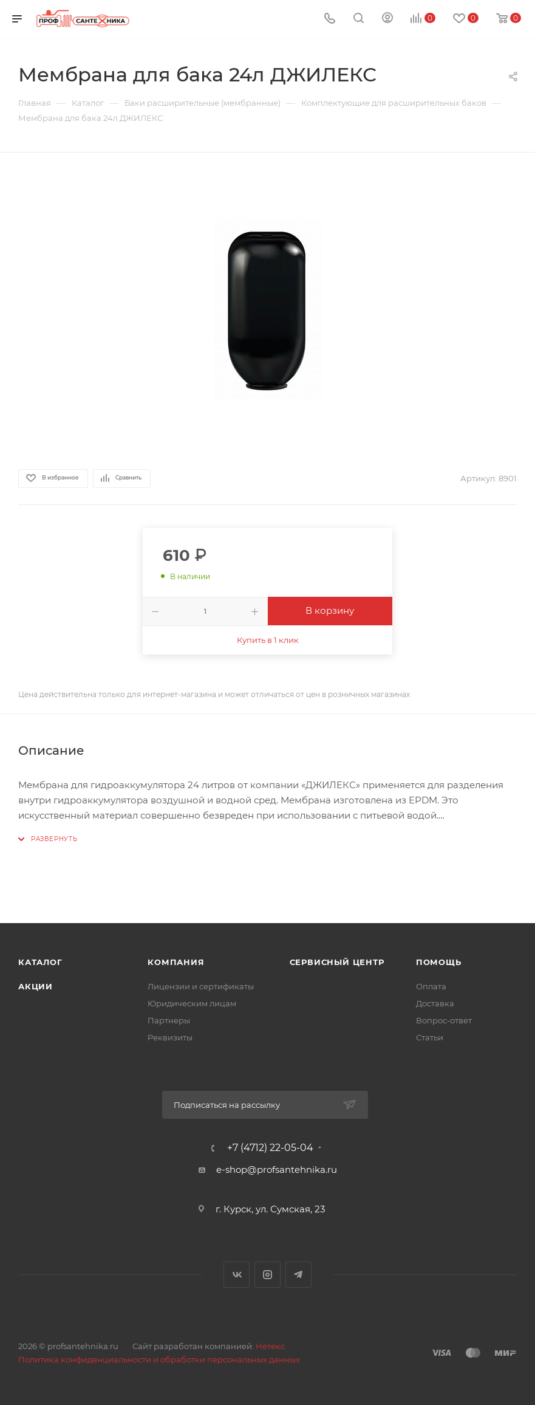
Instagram (267, 1275)
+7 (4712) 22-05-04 (270, 1148)
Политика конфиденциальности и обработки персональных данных (159, 1359)
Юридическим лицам (192, 1003)
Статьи (429, 1037)
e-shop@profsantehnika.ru (276, 1169)
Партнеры (169, 1020)
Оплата (431, 986)
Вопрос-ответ (444, 1020)
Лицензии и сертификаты (201, 986)
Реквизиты (170, 1037)
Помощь (439, 962)
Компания (176, 962)
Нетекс (270, 1346)
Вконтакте (236, 1275)
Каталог (40, 962)
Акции (35, 986)
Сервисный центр (337, 962)
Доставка (435, 1003)
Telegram (298, 1275)
